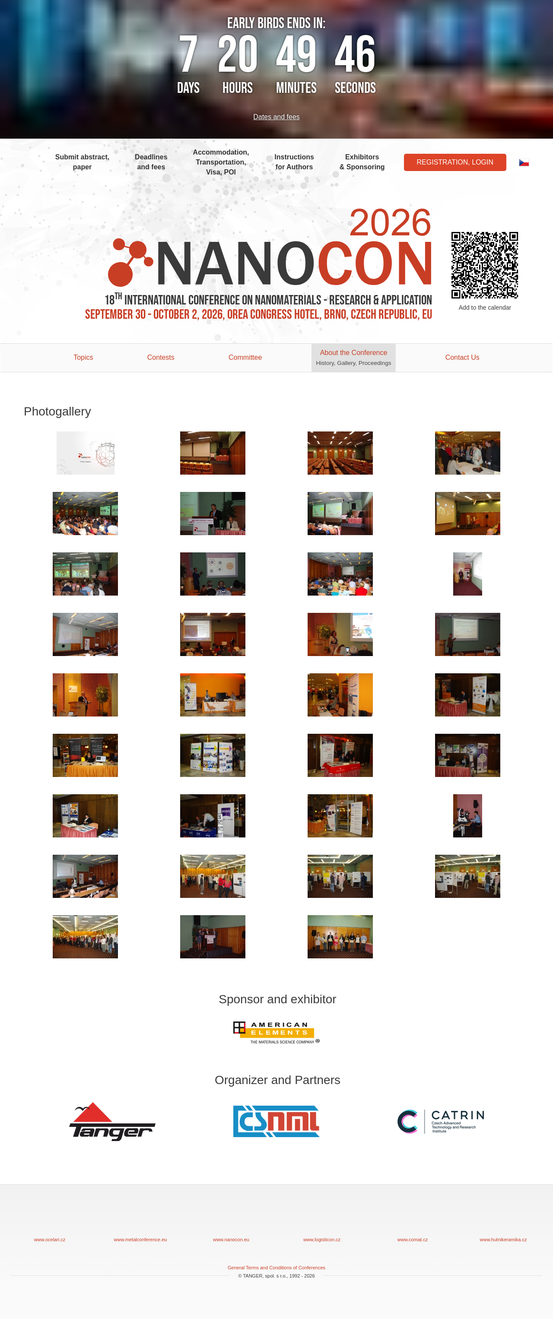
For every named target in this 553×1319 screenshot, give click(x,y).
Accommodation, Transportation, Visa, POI (221, 162)
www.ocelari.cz (49, 1220)
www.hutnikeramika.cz (503, 1220)
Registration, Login (455, 162)
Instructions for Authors (294, 162)
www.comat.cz (413, 1220)
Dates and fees (276, 116)
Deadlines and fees (151, 162)
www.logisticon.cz (321, 1220)
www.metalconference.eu (140, 1220)
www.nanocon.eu (231, 1220)
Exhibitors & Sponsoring (362, 162)
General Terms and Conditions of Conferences (276, 1267)
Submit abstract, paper (82, 162)
